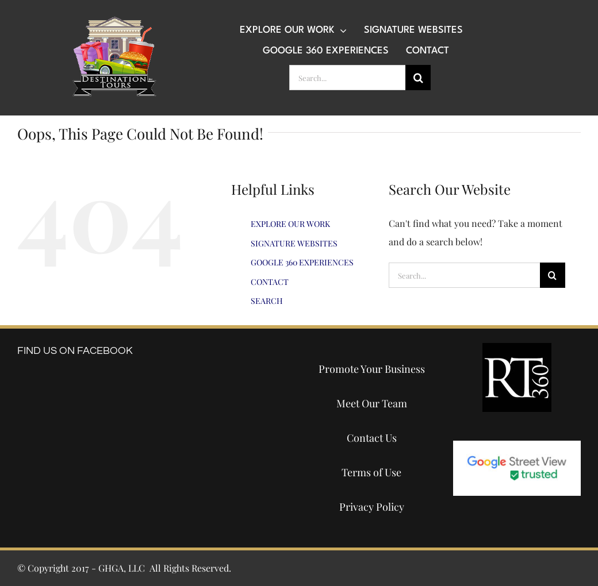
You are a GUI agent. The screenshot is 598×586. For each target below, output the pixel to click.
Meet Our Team (371, 403)
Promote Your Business (372, 369)
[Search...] (347, 77)
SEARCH (267, 300)
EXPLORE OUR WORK (290, 223)
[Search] (418, 77)
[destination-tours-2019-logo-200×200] (114, 20)
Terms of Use (371, 472)
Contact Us (372, 438)
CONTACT (270, 281)
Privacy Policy (371, 507)
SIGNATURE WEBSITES (294, 243)
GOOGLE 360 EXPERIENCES (302, 262)
